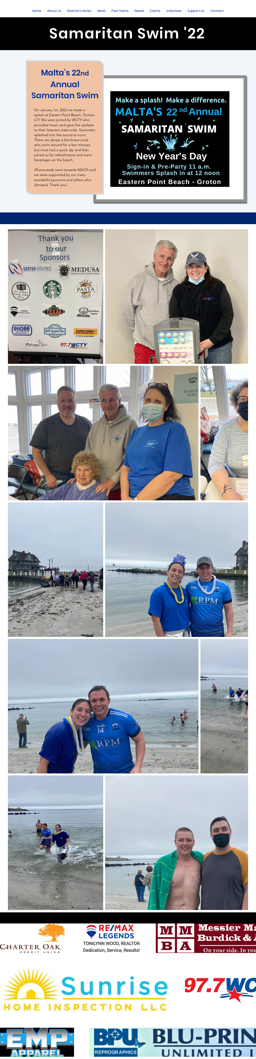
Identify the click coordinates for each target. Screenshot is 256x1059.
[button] (54, 10)
